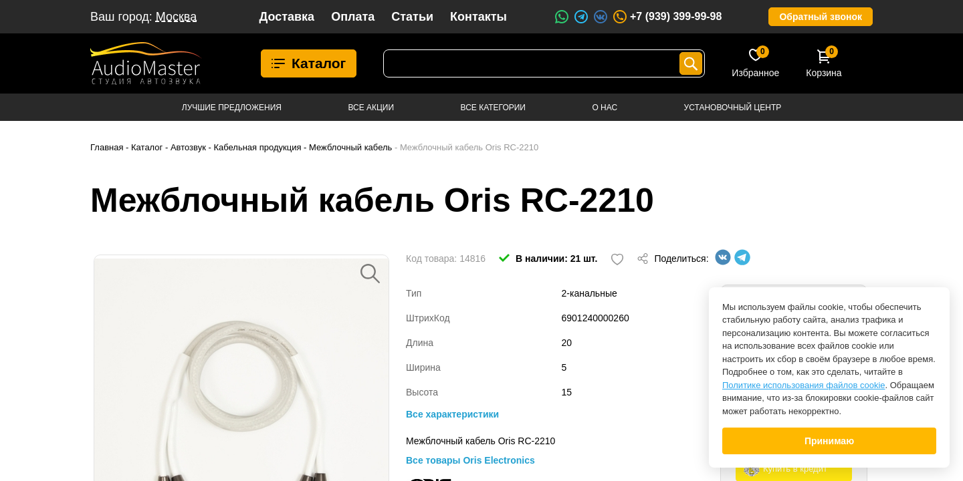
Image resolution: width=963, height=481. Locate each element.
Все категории (493, 107)
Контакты (478, 16)
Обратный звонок (820, 16)
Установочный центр (733, 107)
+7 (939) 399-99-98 (667, 17)
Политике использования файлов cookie (803, 385)
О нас (604, 107)
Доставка (286, 16)
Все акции (371, 107)
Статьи (412, 16)
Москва (176, 16)
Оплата (352, 16)
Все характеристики (452, 414)
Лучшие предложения (232, 107)
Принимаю (829, 441)
